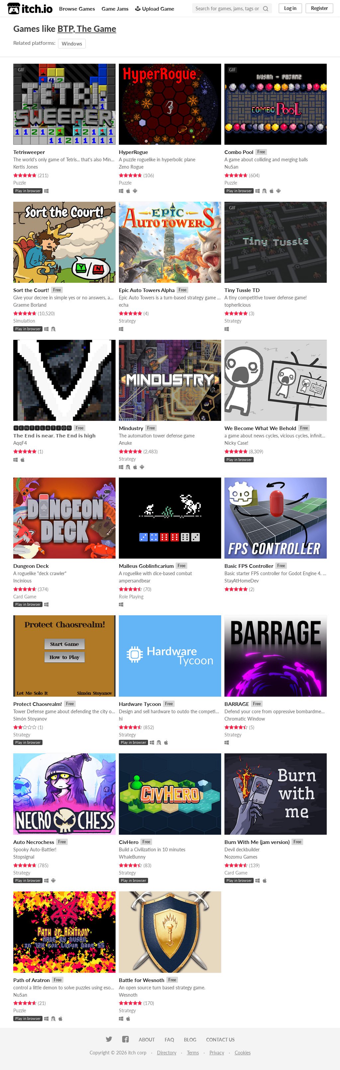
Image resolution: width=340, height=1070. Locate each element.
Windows (72, 43)
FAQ (169, 1039)
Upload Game (154, 8)
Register (319, 8)
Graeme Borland (29, 305)
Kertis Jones (25, 167)
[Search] (265, 8)
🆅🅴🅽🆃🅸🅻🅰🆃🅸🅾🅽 (42, 428)
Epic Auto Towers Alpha (147, 290)
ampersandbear (134, 580)
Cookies (243, 1052)
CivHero (128, 842)
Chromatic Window (244, 719)
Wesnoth (128, 995)
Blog (190, 1039)
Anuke (125, 443)
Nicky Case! (236, 443)
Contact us (220, 1039)
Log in (290, 8)
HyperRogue (133, 152)
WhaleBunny (132, 857)
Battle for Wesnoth (141, 980)
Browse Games (77, 8)
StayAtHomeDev (241, 580)
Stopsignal (23, 857)
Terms (193, 1052)
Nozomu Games (240, 857)
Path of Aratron (31, 980)
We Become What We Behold (260, 428)
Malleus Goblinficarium (146, 566)
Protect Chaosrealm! (37, 704)
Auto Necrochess (33, 842)
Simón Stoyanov (30, 719)
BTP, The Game (86, 28)
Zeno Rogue (131, 167)
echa (123, 305)
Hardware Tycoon (140, 704)
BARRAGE (236, 704)
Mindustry (131, 428)
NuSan (231, 167)
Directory (166, 1052)
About (147, 1039)
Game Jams (115, 8)
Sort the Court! (31, 290)
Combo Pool (238, 152)
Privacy (217, 1052)
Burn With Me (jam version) (257, 842)
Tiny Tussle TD (242, 290)
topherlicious (237, 305)
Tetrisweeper (29, 152)
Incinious (22, 580)
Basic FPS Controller (248, 566)
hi (121, 719)
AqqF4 (20, 443)
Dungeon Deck (31, 566)
